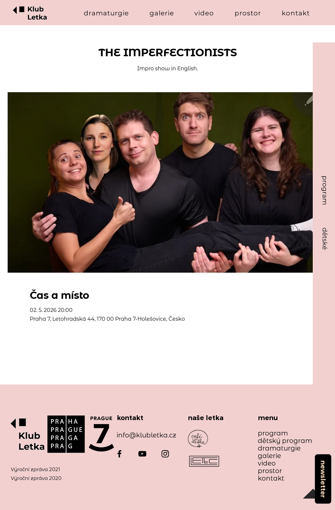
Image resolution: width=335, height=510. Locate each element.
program (273, 433)
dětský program (282, 441)
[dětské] (325, 238)
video (267, 463)
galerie (269, 456)
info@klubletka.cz (146, 435)
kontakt (271, 478)
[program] (325, 190)
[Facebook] (119, 454)
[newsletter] (323, 478)
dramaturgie (279, 448)
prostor (270, 471)
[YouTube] (142, 454)
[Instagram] (165, 454)
